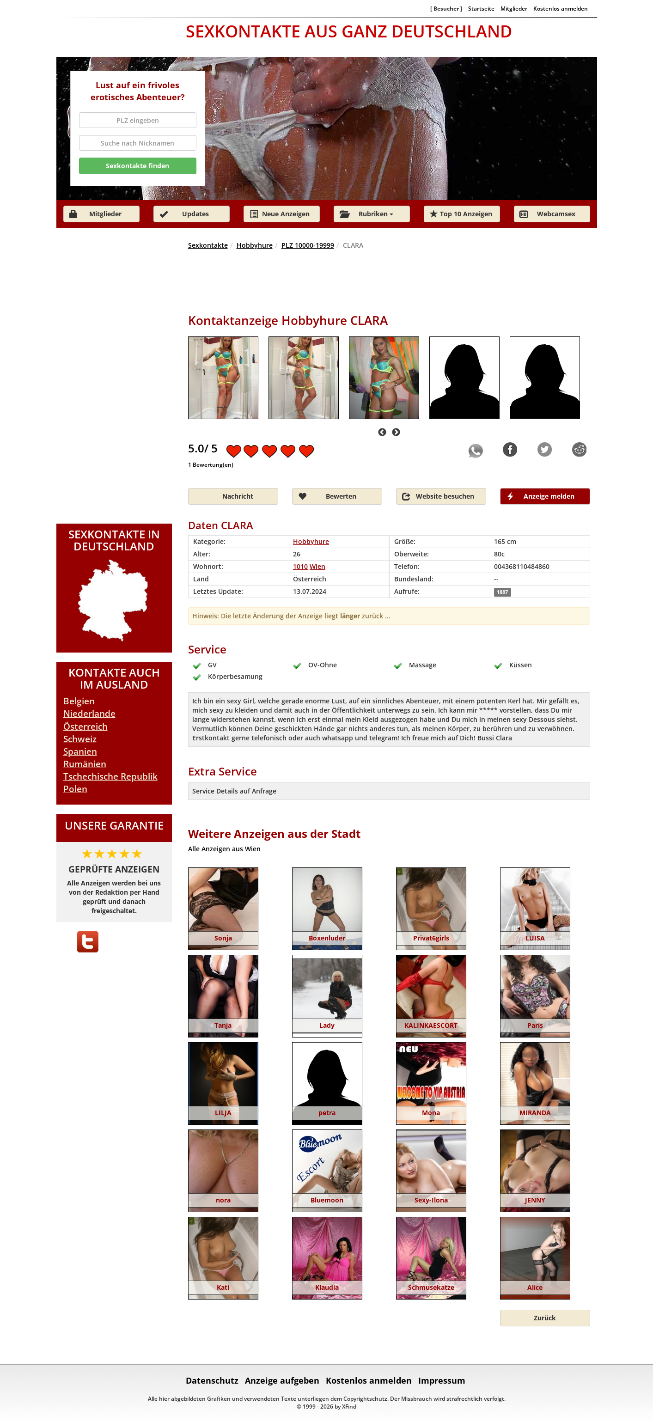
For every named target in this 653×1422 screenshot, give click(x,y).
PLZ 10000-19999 (307, 245)
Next (396, 432)
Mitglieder (513, 8)
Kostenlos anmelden (560, 8)
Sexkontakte (208, 245)
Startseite (481, 8)
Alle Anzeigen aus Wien (224, 848)
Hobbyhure (255, 245)
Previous (382, 432)
